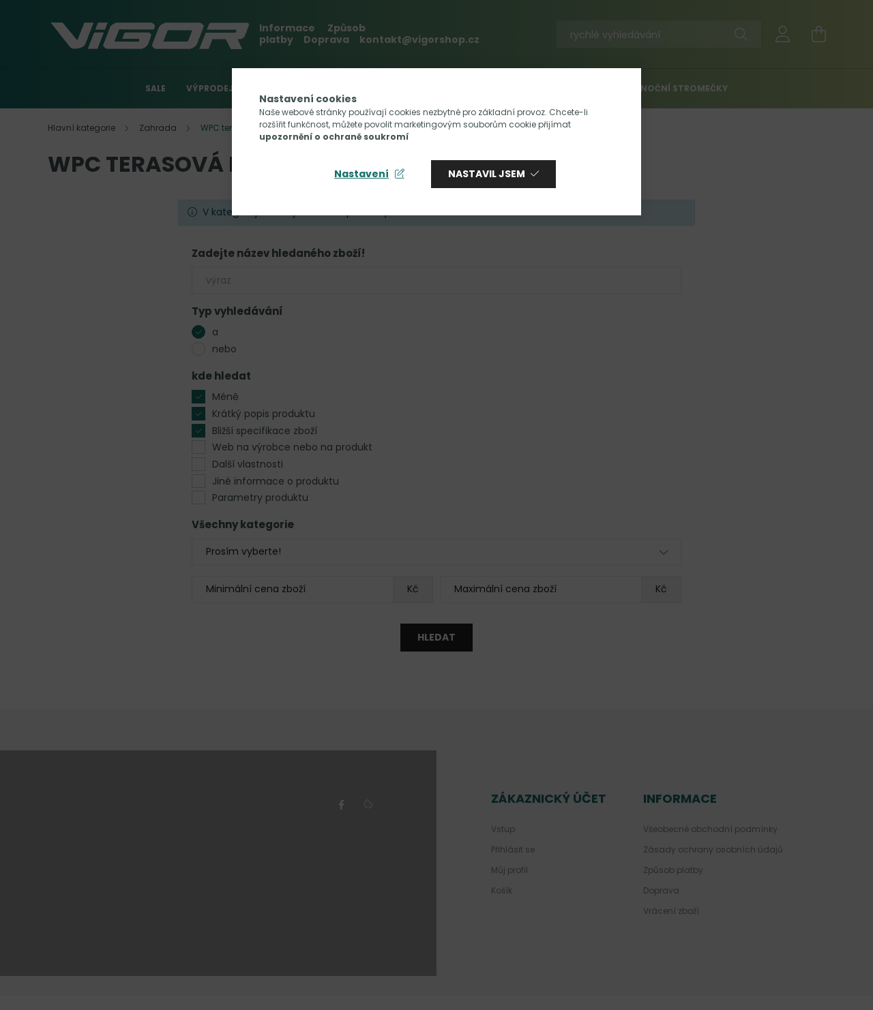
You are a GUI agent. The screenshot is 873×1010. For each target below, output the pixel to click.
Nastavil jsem (486, 174)
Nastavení (361, 174)
